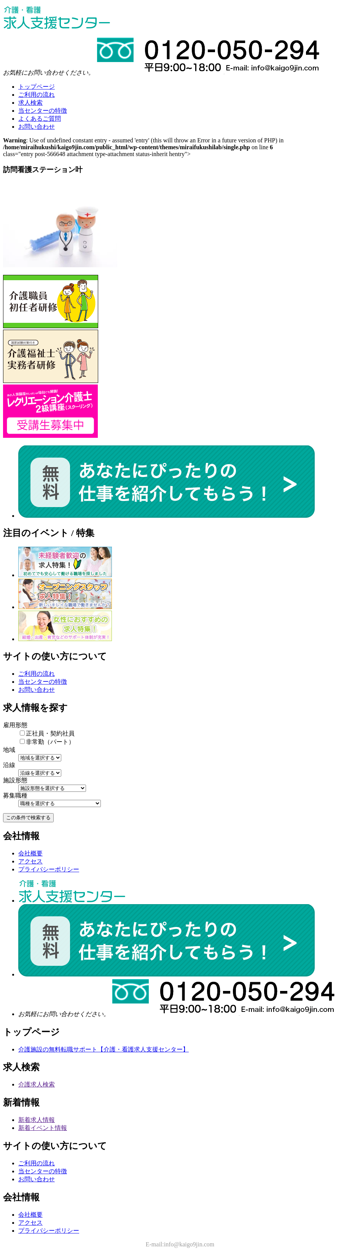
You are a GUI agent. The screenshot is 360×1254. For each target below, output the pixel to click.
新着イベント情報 (42, 1128)
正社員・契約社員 (47, 733)
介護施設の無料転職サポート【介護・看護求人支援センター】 (103, 1049)
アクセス (30, 861)
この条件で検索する (28, 817)
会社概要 (30, 853)
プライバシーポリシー (48, 869)
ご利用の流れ (36, 673)
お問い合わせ (36, 689)
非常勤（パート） (47, 742)
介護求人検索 (36, 1084)
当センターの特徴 (42, 681)
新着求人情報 (36, 1120)
